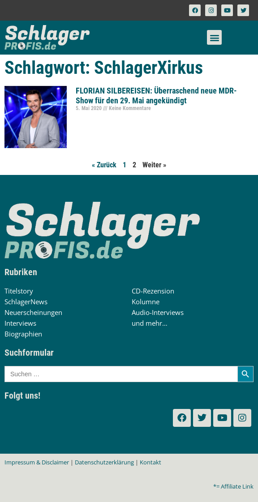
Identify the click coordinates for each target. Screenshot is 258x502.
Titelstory (18, 290)
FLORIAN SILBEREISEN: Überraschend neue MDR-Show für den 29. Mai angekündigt (156, 95)
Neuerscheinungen (33, 312)
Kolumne (145, 301)
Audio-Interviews (158, 312)
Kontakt (150, 462)
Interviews (20, 323)
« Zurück (104, 165)
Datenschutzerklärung (104, 462)
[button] (214, 37)
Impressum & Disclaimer (36, 462)
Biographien (23, 333)
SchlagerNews (25, 301)
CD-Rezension (153, 290)
